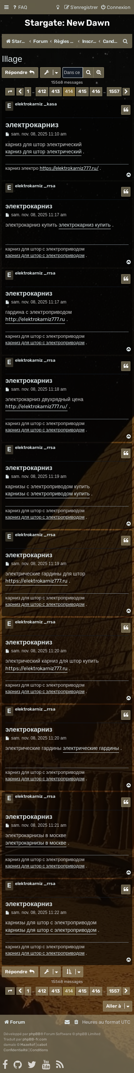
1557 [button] (114, 91)
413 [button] (55, 91)
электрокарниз (32, 125)
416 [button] (96, 91)
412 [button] (42, 91)
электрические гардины (91, 748)
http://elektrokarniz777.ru (35, 319)
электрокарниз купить (84, 225)
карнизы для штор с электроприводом (50, 930)
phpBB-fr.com (35, 1039)
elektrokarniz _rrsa (35, 185)
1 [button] (28, 91)
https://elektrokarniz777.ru (36, 581)
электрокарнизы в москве (35, 843)
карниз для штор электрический (43, 152)
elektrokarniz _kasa (36, 104)
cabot (42, 1045)
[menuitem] (19, 7)
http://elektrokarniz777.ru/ (36, 407)
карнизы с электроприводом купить (47, 494)
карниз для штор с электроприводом (45, 255)
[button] (10, 91)
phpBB (34, 1034)
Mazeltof (27, 1045)
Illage (12, 59)
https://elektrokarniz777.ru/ (69, 168)
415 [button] (82, 91)
